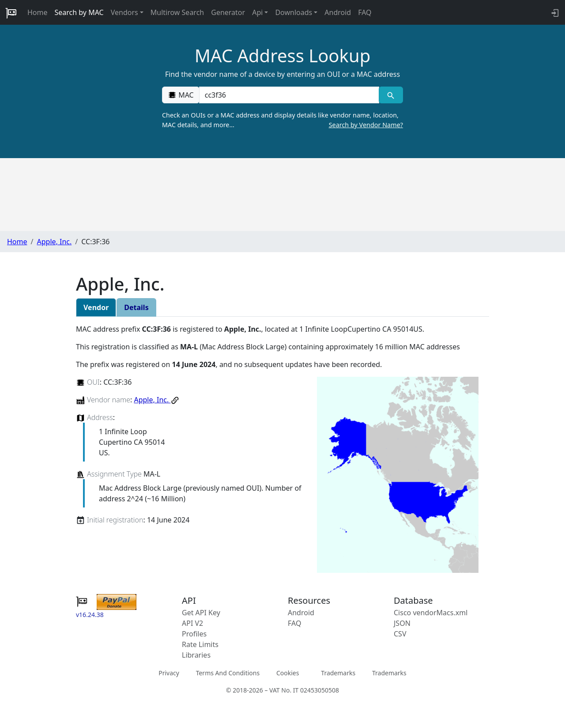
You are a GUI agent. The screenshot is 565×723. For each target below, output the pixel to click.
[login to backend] (554, 12)
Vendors (124, 12)
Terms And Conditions (228, 673)
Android (337, 12)
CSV (400, 634)
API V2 (192, 623)
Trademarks (338, 673)
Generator (228, 12)
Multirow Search (177, 12)
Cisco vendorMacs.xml (430, 612)
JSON (402, 623)
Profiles (194, 634)
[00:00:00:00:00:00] (289, 95)
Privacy (168, 673)
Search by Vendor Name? (366, 125)
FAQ (364, 12)
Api (257, 12)
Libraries (196, 655)
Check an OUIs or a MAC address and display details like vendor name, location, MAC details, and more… (282, 120)
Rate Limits (200, 644)
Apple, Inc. (54, 241)
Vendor (96, 307)
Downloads (293, 12)
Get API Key (201, 612)
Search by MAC (79, 12)
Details (136, 307)
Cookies (287, 673)
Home (37, 12)
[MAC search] (391, 95)
